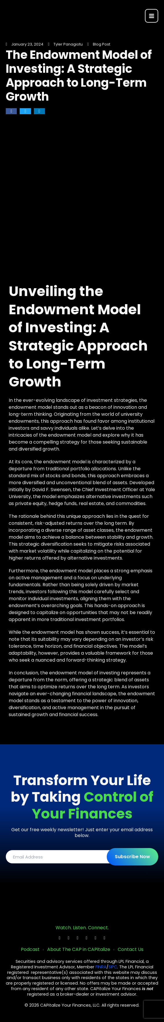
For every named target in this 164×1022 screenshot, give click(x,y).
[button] (11, 111)
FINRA (100, 967)
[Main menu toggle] (151, 15)
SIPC (112, 967)
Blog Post (101, 44)
